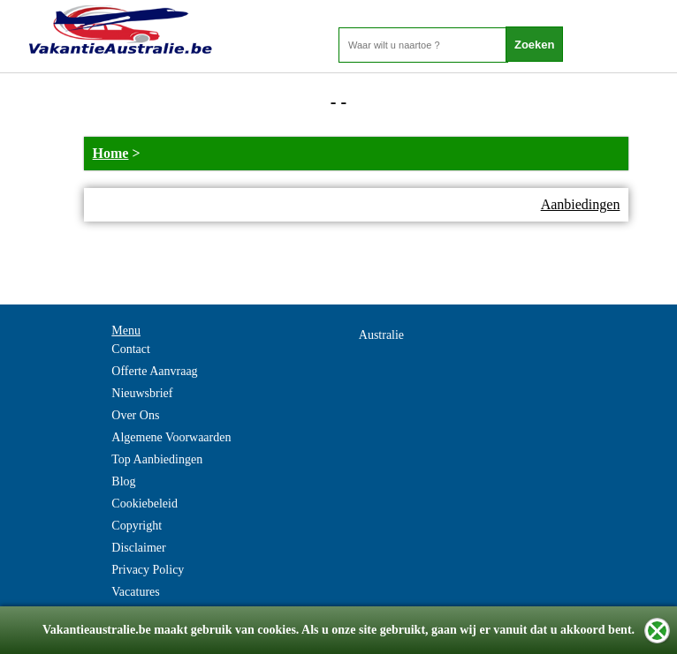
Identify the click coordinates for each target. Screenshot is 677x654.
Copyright (136, 525)
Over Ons (135, 415)
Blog (123, 481)
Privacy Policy (147, 569)
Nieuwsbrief (141, 393)
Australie (381, 335)
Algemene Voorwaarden (171, 437)
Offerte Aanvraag (154, 371)
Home (111, 153)
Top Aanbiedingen (156, 459)
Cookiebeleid (144, 503)
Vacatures (135, 591)
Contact (130, 349)
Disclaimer (138, 547)
